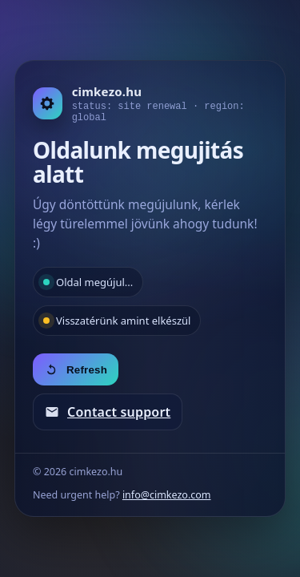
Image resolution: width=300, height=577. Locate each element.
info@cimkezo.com (166, 495)
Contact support (107, 412)
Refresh (75, 369)
